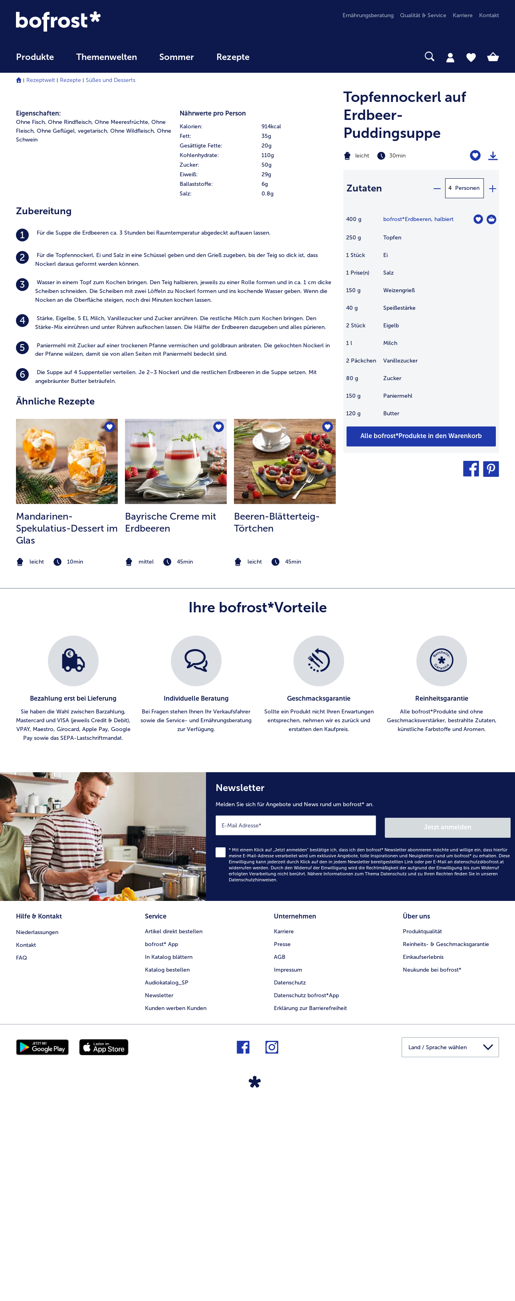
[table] (421, 320)
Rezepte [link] (233, 57)
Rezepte (70, 80)
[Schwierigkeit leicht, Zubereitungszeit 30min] (393, 156)
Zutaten (364, 188)
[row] (257, 318)
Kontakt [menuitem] (489, 15)
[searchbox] (277, 56)
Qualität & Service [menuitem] (423, 15)
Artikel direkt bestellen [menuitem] (173, 1119)
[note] (66, 753)
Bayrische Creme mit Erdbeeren (170, 713)
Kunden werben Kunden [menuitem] (175, 1196)
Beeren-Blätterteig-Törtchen (277, 713)
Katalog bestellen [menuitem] (167, 1158)
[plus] (492, 188)
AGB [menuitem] (279, 1145)
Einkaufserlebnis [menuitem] (423, 1145)
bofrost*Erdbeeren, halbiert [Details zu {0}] (418, 219)
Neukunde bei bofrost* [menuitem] (432, 1158)
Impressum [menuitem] (288, 1158)
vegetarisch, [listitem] (93, 322)
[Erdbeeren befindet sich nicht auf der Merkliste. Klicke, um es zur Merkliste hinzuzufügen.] (478, 219)
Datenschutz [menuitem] (290, 1171)
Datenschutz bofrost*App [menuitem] (306, 1183)
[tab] (450, 57)
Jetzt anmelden (476, 1016)
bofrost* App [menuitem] (161, 1132)
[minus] (436, 188)
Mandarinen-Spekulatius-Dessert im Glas (67, 719)
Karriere (284, 1119)
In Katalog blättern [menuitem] (168, 1145)
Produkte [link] (35, 57)
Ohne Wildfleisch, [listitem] (132, 322)
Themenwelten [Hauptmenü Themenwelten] (106, 57)
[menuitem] (35, 61)
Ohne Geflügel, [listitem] (56, 322)
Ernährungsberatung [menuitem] (368, 15)
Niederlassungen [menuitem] (37, 1119)
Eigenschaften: (38, 305)
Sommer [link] (176, 57)
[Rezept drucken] (493, 156)
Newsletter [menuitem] (159, 1183)
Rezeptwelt (40, 80)
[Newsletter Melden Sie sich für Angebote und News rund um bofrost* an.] (360, 1027)
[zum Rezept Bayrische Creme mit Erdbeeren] (175, 652)
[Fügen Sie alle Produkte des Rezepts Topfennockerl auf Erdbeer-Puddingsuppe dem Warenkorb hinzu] (421, 436)
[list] (257, 880)
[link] (88, 21)
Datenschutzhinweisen (252, 1069)
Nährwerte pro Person (213, 305)
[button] (471, 469)
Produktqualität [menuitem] (422, 1119)
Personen (467, 188)
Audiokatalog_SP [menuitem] (166, 1171)
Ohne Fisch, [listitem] (31, 313)
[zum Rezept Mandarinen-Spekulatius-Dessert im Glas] (66, 652)
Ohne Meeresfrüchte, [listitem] (122, 313)
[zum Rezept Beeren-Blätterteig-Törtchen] (284, 652)
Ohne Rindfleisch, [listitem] (70, 313)
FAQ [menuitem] (21, 1145)
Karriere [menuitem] (463, 15)
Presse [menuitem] (282, 1132)
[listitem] (175, 426)
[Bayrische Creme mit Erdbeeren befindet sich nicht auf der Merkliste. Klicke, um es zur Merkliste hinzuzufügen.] (218, 619)
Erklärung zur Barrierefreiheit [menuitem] (310, 1196)
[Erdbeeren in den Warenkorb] (491, 219)
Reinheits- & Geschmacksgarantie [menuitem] (446, 1132)
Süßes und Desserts (110, 80)
